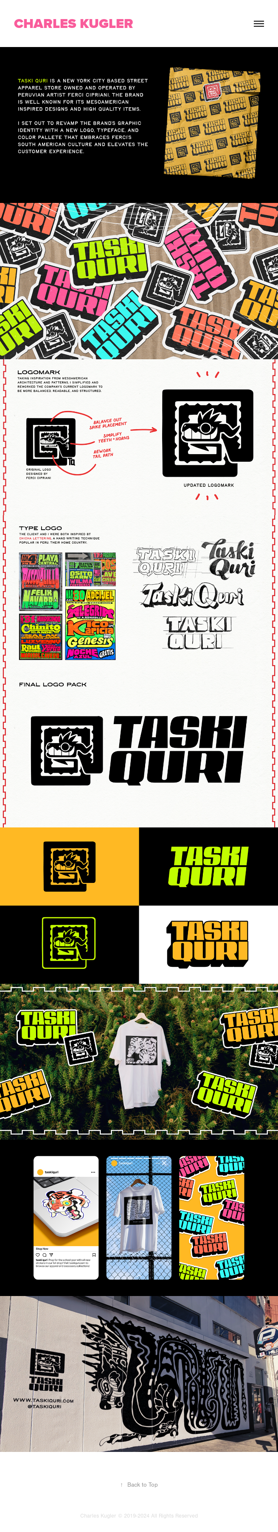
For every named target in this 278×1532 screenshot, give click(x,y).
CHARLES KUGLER (73, 23)
